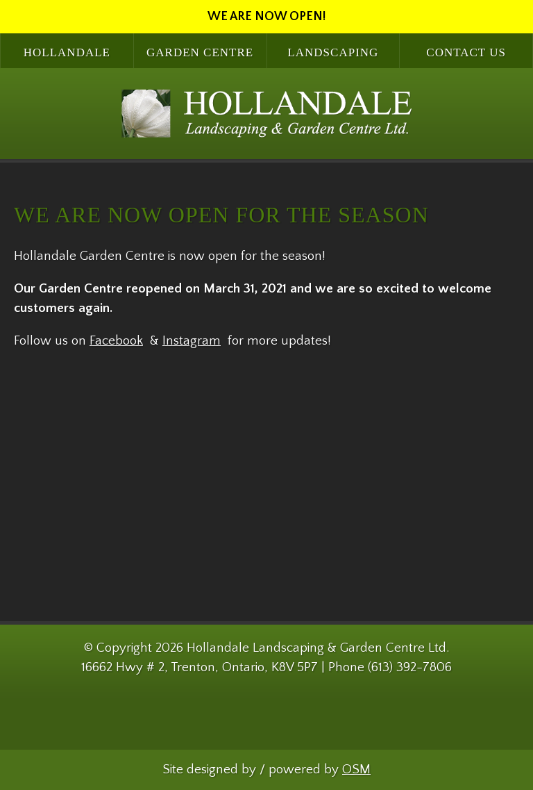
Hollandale (67, 52)
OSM (356, 769)
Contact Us (466, 52)
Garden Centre (199, 52)
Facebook (116, 341)
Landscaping (332, 52)
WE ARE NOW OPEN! (266, 17)
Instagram (191, 341)
